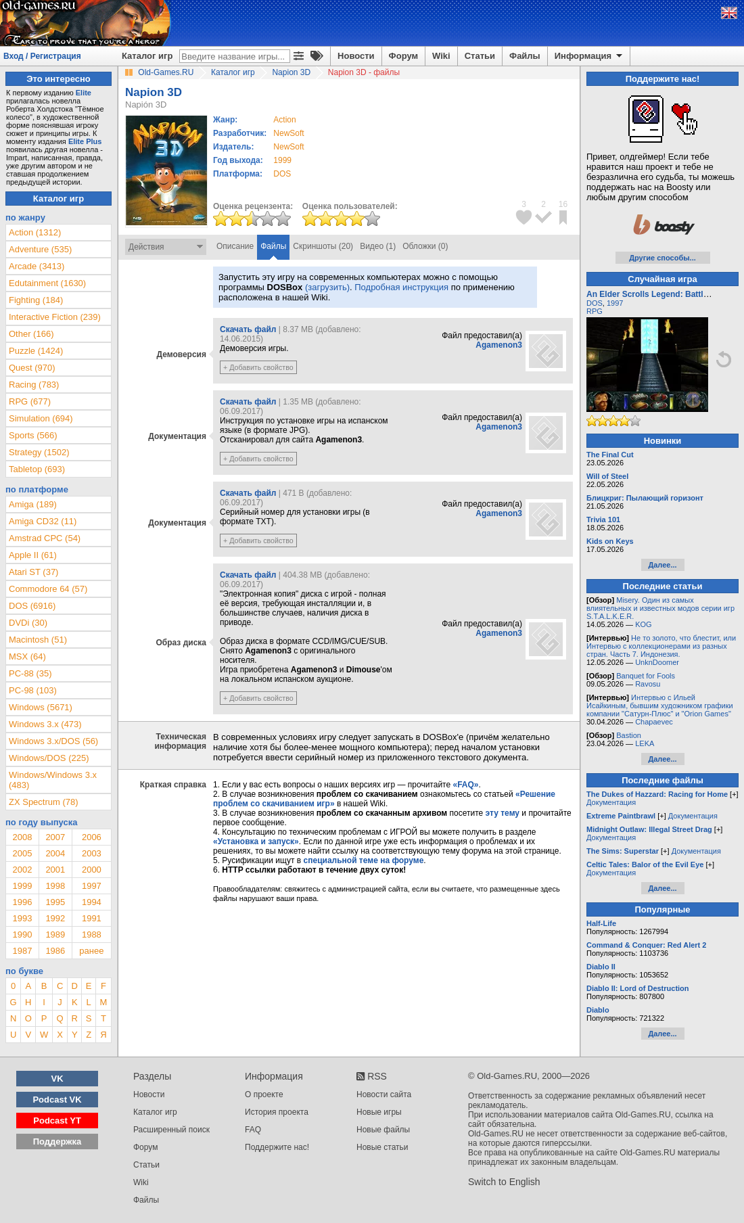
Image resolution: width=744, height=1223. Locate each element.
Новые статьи (382, 1147)
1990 (22, 934)
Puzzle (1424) (36, 351)
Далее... (662, 565)
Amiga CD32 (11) (42, 521)
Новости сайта (383, 1094)
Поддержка (57, 1141)
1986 (55, 951)
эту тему (502, 813)
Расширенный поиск (171, 1129)
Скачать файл (248, 329)
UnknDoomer (657, 662)
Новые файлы (383, 1129)
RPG (594, 311)
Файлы (524, 56)
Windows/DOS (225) (49, 758)
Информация (589, 56)
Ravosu (647, 684)
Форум (403, 56)
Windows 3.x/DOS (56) (53, 741)
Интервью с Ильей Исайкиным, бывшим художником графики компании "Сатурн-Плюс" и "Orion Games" (659, 705)
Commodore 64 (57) (48, 589)
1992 (55, 918)
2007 (55, 837)
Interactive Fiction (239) (55, 317)
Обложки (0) (425, 246)
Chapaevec (654, 722)
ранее (91, 951)
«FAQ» (465, 784)
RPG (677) (30, 401)
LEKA (644, 743)
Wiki (441, 56)
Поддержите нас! (277, 1147)
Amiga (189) (33, 504)
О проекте (264, 1094)
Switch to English (504, 1181)
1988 (91, 934)
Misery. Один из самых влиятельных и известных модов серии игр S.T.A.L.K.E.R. (660, 608)
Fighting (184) (36, 300)
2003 (91, 853)
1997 (91, 886)
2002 (22, 869)
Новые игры (379, 1112)
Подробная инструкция (401, 287)
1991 (91, 918)
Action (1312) (35, 232)
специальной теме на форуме (364, 860)
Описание (235, 246)
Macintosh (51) (38, 639)
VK (57, 1079)
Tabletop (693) (37, 469)
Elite (83, 93)
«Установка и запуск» (256, 841)
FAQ (253, 1129)
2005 (22, 853)
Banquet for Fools (645, 676)
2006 (91, 837)
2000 (91, 869)
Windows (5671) (40, 707)
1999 (282, 160)
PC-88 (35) (30, 673)
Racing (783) (34, 384)
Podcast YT (57, 1120)
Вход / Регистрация (42, 56)
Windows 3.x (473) (45, 724)
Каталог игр (147, 56)
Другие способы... (662, 258)
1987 (22, 951)
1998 (55, 886)
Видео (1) (378, 246)
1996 (22, 902)
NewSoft (288, 133)
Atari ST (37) (33, 572)
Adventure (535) (40, 249)
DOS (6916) (32, 606)
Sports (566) (33, 435)
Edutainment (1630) (47, 283)
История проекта (276, 1112)
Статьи (480, 56)
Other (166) (31, 334)
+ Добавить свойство (258, 367)
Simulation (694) (41, 418)
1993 (22, 918)
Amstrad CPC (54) (44, 538)
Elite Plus (85, 141)
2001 (55, 869)
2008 (22, 837)
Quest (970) (32, 368)
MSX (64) (27, 656)
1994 (91, 902)
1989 (55, 934)
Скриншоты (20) (323, 246)
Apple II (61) (33, 555)
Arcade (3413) (36, 266)
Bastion (628, 735)
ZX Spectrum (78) (43, 802)
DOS (594, 303)
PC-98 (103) (33, 690)
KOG (643, 624)
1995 (55, 902)
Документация (611, 802)
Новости (356, 56)
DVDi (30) (28, 623)
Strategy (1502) (39, 452)
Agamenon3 (498, 345)
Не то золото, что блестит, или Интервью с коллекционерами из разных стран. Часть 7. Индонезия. (661, 646)
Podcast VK (56, 1099)
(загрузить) (327, 287)
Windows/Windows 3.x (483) (53, 780)
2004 (55, 853)
